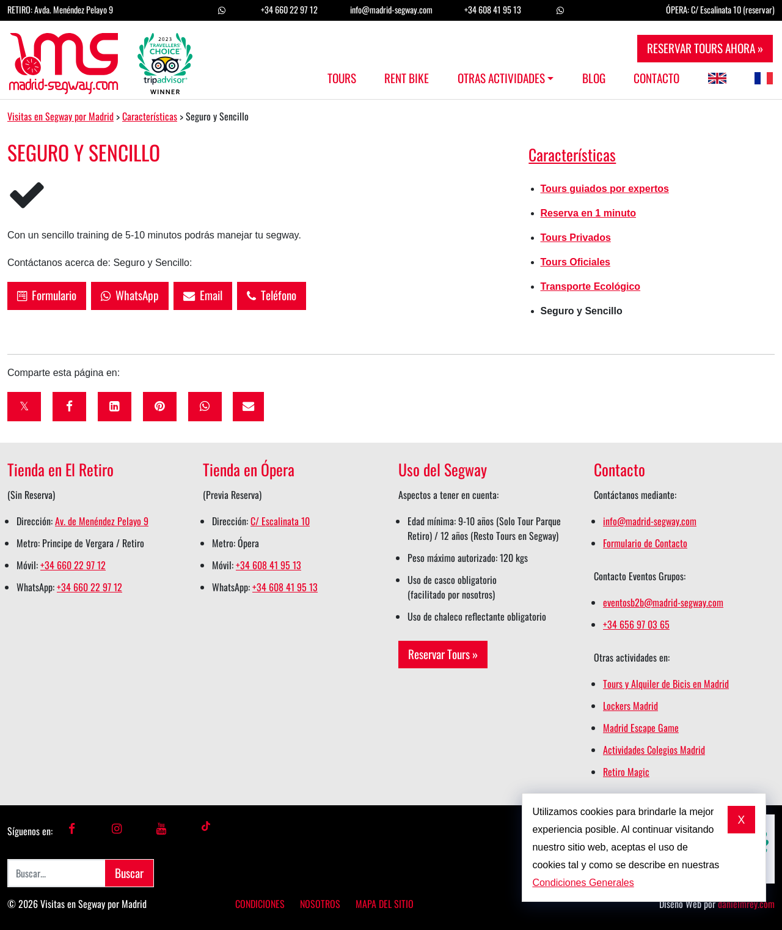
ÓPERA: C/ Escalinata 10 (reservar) (720, 9)
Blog (593, 78)
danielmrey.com (746, 903)
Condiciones (260, 903)
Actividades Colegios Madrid (654, 749)
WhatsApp (130, 295)
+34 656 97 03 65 (636, 624)
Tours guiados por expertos (605, 188)
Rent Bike (406, 78)
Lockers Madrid (630, 705)
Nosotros (320, 903)
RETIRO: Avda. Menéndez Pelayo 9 (60, 9)
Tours (341, 78)
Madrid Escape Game (641, 727)
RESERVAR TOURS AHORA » (705, 48)
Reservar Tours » (443, 654)
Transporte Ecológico (591, 286)
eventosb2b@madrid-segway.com (663, 602)
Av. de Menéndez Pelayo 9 (101, 521)
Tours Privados (576, 237)
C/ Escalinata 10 (280, 521)
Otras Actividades (501, 78)
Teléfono (271, 295)
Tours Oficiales (575, 262)
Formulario (46, 295)
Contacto (656, 78)
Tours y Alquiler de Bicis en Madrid (666, 683)
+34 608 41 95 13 (492, 9)
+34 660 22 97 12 (289, 9)
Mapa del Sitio (385, 903)
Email (202, 295)
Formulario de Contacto (645, 543)
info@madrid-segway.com (391, 9)
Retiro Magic (626, 771)
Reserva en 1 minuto (589, 213)
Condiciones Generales (583, 882)
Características (572, 154)
